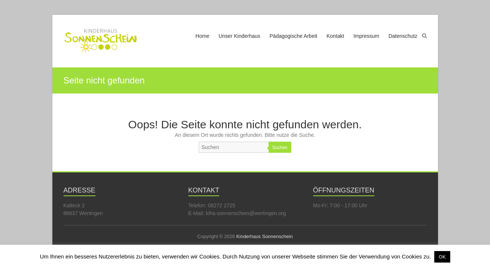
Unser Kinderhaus (239, 36)
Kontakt (335, 36)
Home (202, 36)
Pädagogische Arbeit (293, 36)
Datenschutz (403, 36)
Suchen (280, 147)
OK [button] (442, 257)
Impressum (366, 36)
